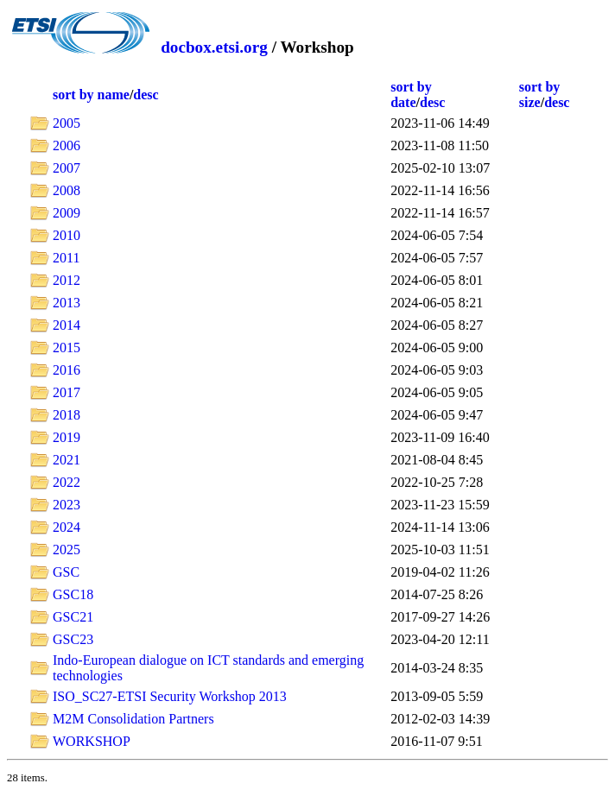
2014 (66, 325)
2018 (66, 414)
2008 (66, 190)
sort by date (411, 94)
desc (145, 94)
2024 (66, 527)
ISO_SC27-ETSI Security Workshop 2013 (170, 696)
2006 (66, 145)
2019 (66, 437)
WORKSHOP (91, 741)
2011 (66, 257)
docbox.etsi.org (214, 47)
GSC (66, 572)
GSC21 (73, 617)
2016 (66, 370)
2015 (66, 347)
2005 (66, 123)
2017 (66, 392)
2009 (66, 212)
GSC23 (73, 639)
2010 (66, 235)
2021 (66, 459)
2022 (66, 482)
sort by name (91, 94)
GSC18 (73, 594)
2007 (66, 168)
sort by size (540, 94)
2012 (66, 280)
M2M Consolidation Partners (133, 718)
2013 (66, 302)
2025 (66, 549)
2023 (66, 504)
